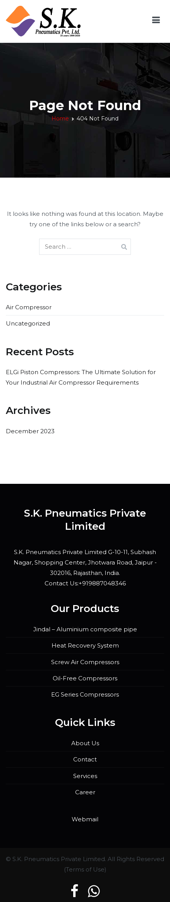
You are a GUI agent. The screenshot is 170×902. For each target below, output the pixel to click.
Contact (85, 759)
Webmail (85, 819)
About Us (85, 743)
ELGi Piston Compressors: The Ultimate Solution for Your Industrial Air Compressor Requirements (81, 377)
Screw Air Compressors (85, 662)
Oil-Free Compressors (85, 678)
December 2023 (30, 431)
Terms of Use (85, 869)
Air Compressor (29, 307)
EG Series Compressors (85, 694)
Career (85, 792)
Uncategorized (28, 323)
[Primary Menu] (156, 21)
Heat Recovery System (85, 645)
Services (85, 776)
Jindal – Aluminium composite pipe (85, 629)
